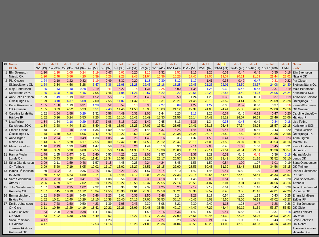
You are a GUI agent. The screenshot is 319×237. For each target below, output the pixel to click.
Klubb (13, 68)
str (39, 64)
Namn (13, 64)
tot (43, 64)
